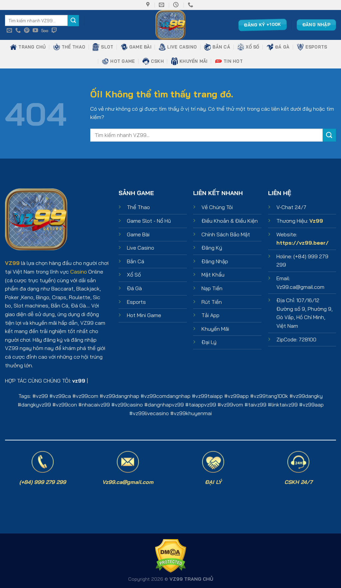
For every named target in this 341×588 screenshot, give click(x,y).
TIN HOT (229, 61)
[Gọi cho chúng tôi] (18, 31)
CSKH (153, 61)
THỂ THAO (69, 47)
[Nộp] (73, 20)
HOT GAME (118, 61)
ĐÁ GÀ (278, 47)
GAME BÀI (136, 47)
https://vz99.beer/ (302, 242)
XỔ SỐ (248, 47)
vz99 (42, 396)
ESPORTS (312, 47)
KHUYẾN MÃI (189, 61)
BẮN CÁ (217, 47)
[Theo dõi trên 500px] (44, 31)
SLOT (103, 47)
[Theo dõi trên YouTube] (35, 31)
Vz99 (316, 220)
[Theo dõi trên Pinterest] (26, 31)
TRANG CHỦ (28, 47)
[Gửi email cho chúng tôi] (9, 31)
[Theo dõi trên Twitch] (54, 31)
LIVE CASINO (178, 47)
